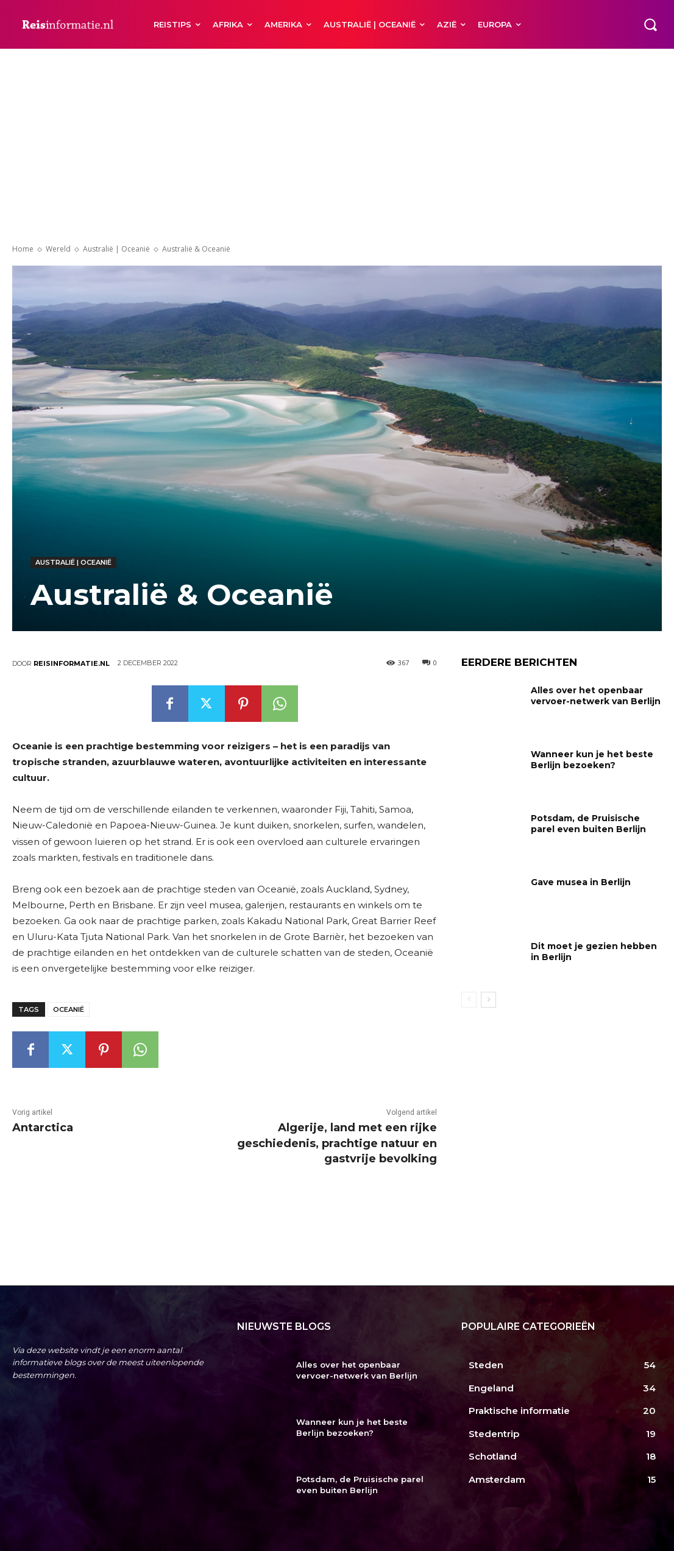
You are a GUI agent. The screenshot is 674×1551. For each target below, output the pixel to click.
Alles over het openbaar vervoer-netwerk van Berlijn (596, 696)
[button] (650, 24)
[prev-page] (469, 1000)
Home (23, 249)
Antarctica (42, 1127)
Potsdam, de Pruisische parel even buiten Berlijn (588, 824)
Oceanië (68, 1009)
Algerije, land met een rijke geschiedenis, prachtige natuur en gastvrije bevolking (337, 1143)
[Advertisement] (337, 140)
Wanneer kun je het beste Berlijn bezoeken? (592, 760)
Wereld (58, 249)
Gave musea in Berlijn (581, 882)
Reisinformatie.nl (72, 663)
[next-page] (488, 1000)
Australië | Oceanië (116, 249)
